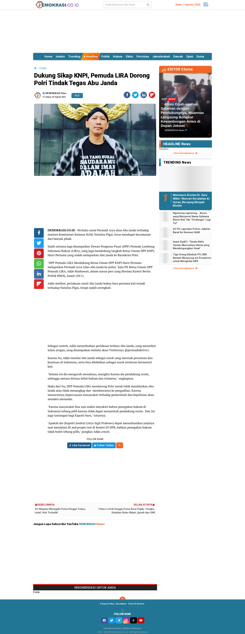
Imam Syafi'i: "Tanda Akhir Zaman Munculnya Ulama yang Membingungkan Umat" (191, 245)
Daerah (178, 56)
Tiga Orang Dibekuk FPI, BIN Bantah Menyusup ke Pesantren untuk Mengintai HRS (192, 258)
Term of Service (136, 603)
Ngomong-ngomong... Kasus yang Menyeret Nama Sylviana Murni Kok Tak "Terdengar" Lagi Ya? (192, 218)
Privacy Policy (107, 603)
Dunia (200, 56)
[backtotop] (122, 600)
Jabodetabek (161, 56)
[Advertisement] (122, 30)
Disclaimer (121, 603)
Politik (105, 56)
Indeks (60, 56)
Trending (74, 56)
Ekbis (129, 56)
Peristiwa (142, 56)
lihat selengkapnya (185, 153)
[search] (127, 4)
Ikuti (77, 95)
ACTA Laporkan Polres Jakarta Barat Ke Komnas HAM (191, 230)
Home (48, 56)
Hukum (117, 56)
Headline (91, 56)
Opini (189, 56)
